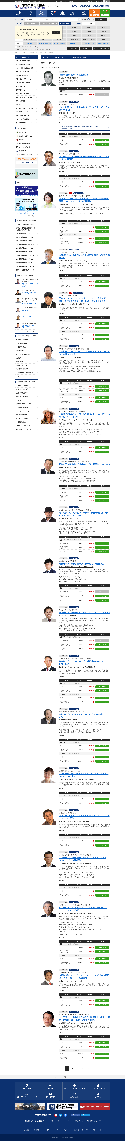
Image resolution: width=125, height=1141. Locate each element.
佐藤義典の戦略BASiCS (23, 404)
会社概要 (27, 1130)
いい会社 (74, 35)
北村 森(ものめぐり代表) (67, 113)
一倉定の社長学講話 (89, 43)
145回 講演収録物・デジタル (25, 255)
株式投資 (103, 35)
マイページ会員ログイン (81, 6)
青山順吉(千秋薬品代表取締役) (68, 78)
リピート (88, 35)
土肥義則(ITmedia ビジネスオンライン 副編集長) (75, 863)
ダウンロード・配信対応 (23, 71)
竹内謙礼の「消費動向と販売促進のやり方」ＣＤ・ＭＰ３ (84, 612)
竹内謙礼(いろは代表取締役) (68, 615)
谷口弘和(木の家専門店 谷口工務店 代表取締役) (74, 821)
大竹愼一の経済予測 (22, 407)
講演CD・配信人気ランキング (25, 270)
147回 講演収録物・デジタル (25, 248)
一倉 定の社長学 (21, 400)
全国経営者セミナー (93, 1121)
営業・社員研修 (20, 101)
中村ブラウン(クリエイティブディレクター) (73, 261)
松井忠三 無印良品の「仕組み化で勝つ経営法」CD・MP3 (84, 464)
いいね (75, 1115)
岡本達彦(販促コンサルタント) (68, 518)
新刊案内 (20, 140)
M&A (103, 39)
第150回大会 (30, 43)
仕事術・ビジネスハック (30, 39)
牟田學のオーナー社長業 (23, 429)
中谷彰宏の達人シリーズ (23, 422)
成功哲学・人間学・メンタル (24, 108)
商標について (97, 1130)
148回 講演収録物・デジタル (25, 244)
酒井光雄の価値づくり (23, 393)
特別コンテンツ (22, 151)
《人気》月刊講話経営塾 (45, 43)
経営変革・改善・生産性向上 (24, 97)
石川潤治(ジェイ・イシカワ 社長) (69, 162)
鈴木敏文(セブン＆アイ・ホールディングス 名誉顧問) (76, 913)
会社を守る (103, 31)
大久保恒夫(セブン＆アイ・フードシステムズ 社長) (76, 1023)
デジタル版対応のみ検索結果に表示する (28, 47)
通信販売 (59, 39)
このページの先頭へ (62, 1077)
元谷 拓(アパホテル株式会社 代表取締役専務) (74, 304)
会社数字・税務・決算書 (23, 82)
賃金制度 (74, 27)
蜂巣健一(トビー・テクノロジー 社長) (71, 981)
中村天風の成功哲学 (22, 396)
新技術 (89, 27)
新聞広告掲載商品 (23, 143)
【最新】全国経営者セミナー (25, 224)
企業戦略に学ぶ (20, 90)
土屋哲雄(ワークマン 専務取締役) (70, 357)
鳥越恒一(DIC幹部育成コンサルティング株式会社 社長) (76, 567)
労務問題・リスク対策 (89, 39)
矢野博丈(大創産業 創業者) (68, 720)
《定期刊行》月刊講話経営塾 (24, 68)
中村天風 (88, 31)
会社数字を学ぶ (103, 27)
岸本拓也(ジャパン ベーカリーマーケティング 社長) (76, 420)
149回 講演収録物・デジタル (25, 241)
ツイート (86, 1115)
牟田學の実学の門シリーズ (24, 123)
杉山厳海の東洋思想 (22, 414)
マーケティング (20, 86)
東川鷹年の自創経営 (22, 418)
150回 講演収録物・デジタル (25, 237)
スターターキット (21, 376)
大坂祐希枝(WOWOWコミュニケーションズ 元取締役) (76, 779)
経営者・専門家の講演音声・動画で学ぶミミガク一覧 (25, 229)
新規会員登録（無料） (101, 6)
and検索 (84, 19)
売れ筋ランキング (74, 43)
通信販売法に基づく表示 (81, 1130)
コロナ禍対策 (74, 39)
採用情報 (36, 1130)
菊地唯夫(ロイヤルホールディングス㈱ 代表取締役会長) (77, 667)
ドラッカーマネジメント (23, 411)
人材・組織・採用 (21, 343)
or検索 (92, 19)
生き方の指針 (74, 31)
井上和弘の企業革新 (22, 385)
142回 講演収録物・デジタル (25, 266)
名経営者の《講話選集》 (59, 43)
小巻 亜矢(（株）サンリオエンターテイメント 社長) (76, 204)
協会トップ (54, 1121)
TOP (16, 52)
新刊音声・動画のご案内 (23, 61)
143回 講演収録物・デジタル (25, 262)
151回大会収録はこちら (23, 233)
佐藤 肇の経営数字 (22, 389)
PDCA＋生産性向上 (103, 43)
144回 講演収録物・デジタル (25, 259)
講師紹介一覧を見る (31, 331)
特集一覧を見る (33, 216)
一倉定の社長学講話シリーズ (24, 119)
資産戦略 (18, 104)
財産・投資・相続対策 (23, 354)
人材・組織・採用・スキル (24, 79)
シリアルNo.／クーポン (24, 155)
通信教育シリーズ (21, 365)
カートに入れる (102, 140)
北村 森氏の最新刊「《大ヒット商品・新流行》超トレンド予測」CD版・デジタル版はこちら (82, 127)
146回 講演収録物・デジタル (25, 251)
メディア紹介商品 (23, 147)
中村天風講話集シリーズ (23, 115)
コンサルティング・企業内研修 (72, 1121)
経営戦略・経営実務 (22, 75)
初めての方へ (21, 132)
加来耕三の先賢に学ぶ (23, 425)
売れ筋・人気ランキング (25, 136)
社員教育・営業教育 (22, 369)
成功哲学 (19, 358)
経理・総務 (19, 361)
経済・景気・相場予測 (22, 93)
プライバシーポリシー (62, 1130)
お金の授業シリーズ (22, 112)
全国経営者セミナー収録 (23, 64)
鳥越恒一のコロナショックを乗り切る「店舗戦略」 (82, 564)
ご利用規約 (47, 1130)
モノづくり (45, 39)
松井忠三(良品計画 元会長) (68, 467)
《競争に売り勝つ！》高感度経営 (74, 75)
